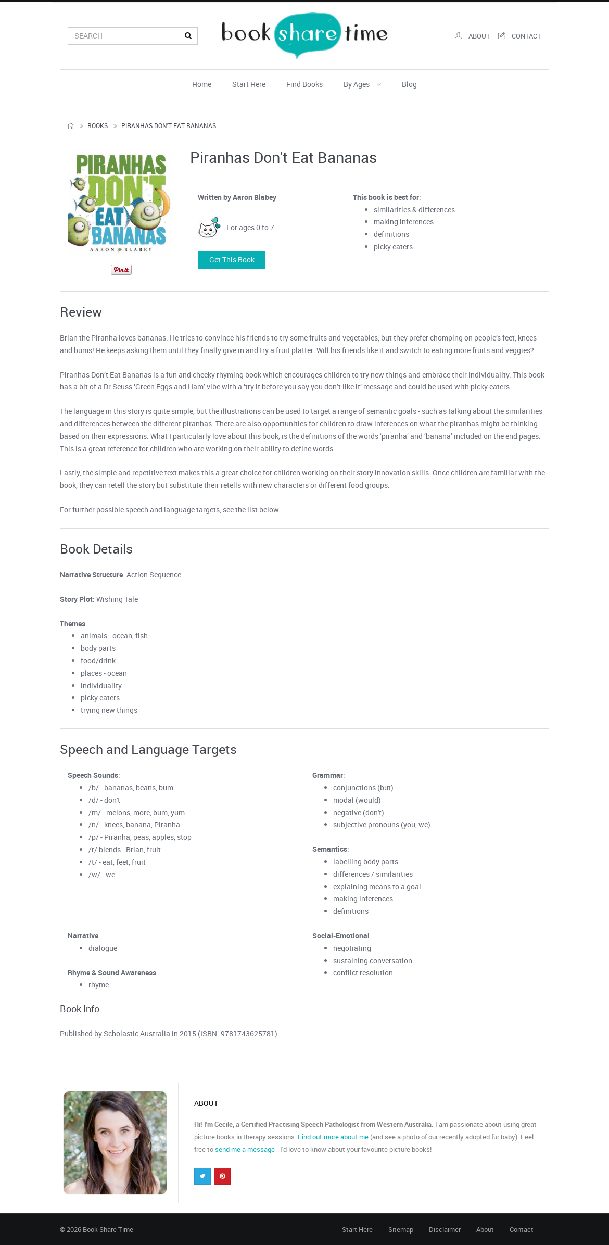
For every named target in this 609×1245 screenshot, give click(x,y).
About (485, 1229)
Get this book (232, 260)
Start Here (248, 84)
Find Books (304, 84)
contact (519, 36)
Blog (409, 84)
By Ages (362, 84)
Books (97, 125)
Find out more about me (333, 1136)
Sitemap (400, 1229)
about (472, 36)
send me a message (245, 1149)
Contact (522, 1229)
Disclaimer (445, 1229)
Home (201, 84)
